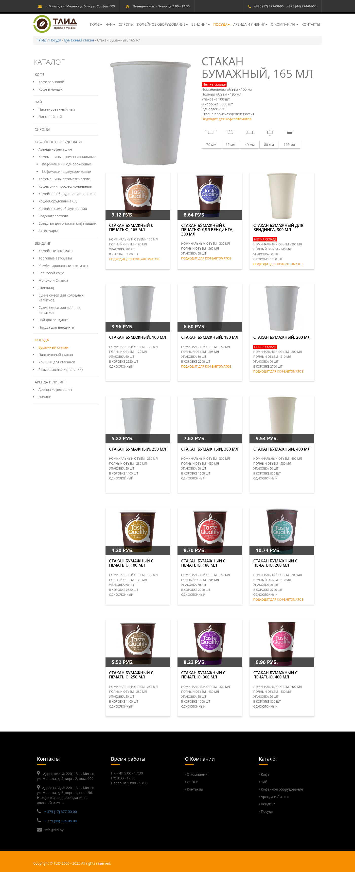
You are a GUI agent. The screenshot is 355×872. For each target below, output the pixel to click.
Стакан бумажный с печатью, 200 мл (275, 563)
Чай (110, 24)
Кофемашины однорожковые (67, 164)
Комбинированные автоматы (63, 265)
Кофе (96, 24)
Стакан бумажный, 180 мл (209, 337)
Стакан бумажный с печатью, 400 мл (275, 675)
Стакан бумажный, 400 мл (281, 449)
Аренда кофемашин (55, 149)
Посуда (221, 24)
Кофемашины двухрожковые (66, 171)
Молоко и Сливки (53, 280)
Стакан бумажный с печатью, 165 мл (131, 228)
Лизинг (44, 397)
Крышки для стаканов (56, 362)
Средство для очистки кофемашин (67, 223)
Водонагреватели (53, 216)
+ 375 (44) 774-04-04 (60, 820)
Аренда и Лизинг (250, 24)
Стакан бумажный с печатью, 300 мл (203, 675)
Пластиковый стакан (55, 354)
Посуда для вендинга (56, 327)
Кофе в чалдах (50, 89)
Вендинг (200, 24)
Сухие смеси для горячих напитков (59, 310)
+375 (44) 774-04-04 (302, 6)
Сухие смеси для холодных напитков (60, 297)
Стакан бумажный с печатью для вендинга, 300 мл (207, 230)
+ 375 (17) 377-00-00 (60, 811)
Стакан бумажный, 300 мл (209, 449)
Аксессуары (48, 230)
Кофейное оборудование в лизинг (67, 193)
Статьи (192, 781)
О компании (284, 24)
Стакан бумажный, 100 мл (137, 337)
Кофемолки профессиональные (65, 186)
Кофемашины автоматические (64, 179)
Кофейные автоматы (55, 250)
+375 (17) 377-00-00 (269, 6)
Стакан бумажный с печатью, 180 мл (203, 563)
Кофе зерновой (51, 81)
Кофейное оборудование (162, 24)
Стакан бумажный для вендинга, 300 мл (278, 228)
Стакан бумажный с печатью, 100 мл (131, 563)
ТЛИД (41, 40)
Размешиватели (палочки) (60, 369)
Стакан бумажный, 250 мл (137, 449)
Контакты (311, 24)
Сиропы (126, 24)
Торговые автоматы (55, 258)
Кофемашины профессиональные (67, 156)
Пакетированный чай (56, 109)
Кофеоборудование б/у (57, 201)
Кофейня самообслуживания (62, 208)
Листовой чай (50, 116)
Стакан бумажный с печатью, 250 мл (131, 675)
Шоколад (46, 287)
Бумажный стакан (79, 40)
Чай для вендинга (53, 319)
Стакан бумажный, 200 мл (281, 337)
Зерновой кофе (51, 273)
